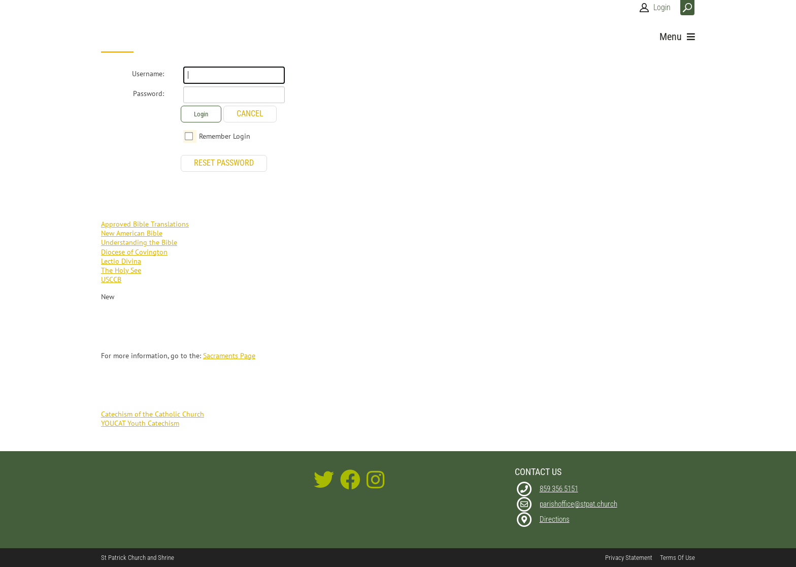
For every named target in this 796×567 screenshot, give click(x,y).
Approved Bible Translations (145, 224)
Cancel (250, 113)
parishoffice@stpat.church (578, 504)
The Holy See (121, 270)
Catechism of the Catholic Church (152, 414)
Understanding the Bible (139, 242)
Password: (148, 93)
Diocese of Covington (134, 252)
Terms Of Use (677, 557)
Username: (148, 73)
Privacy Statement (628, 557)
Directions (555, 519)
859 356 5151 (559, 488)
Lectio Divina (121, 261)
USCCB (111, 279)
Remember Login (224, 136)
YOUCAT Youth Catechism (140, 423)
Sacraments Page (229, 355)
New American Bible (131, 233)
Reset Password (224, 163)
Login (662, 7)
